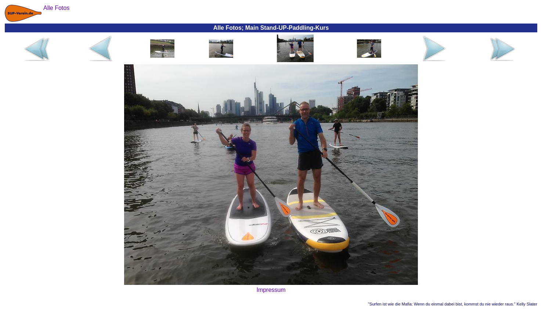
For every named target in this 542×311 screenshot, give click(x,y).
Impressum (270, 290)
